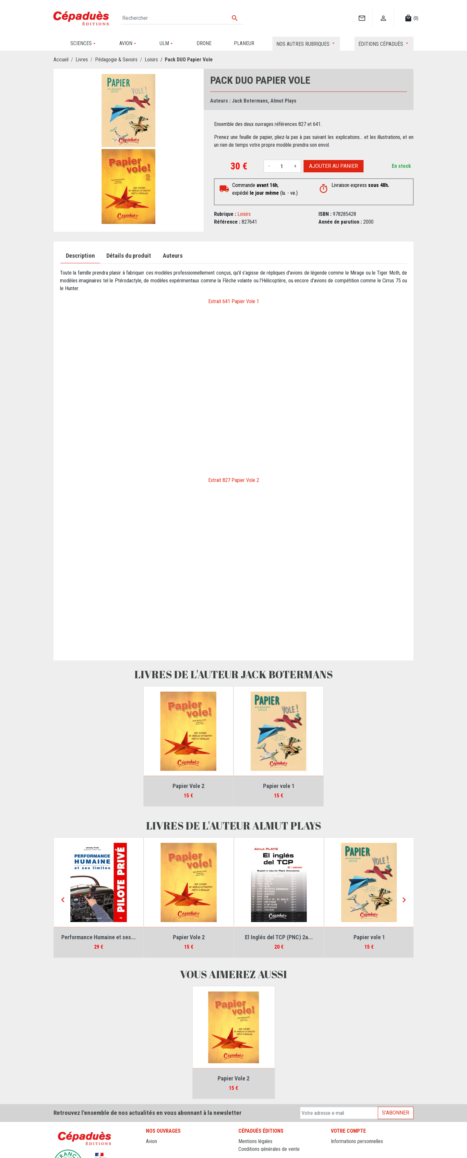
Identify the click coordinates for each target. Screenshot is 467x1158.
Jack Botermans (250, 101)
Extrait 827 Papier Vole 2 (233, 480)
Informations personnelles (357, 1141)
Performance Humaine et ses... (98, 937)
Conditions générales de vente (269, 1149)
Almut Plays (283, 101)
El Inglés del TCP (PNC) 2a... (279, 937)
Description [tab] (80, 255)
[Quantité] (282, 166)
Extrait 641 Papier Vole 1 (233, 301)
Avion (151, 1141)
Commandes (343, 1149)
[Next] (404, 900)
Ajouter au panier (333, 166)
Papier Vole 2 (188, 785)
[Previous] (63, 900)
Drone (152, 1149)
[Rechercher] (182, 18)
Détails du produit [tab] (128, 255)
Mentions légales (255, 1141)
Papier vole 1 (278, 785)
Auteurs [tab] (173, 255)
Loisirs (244, 214)
